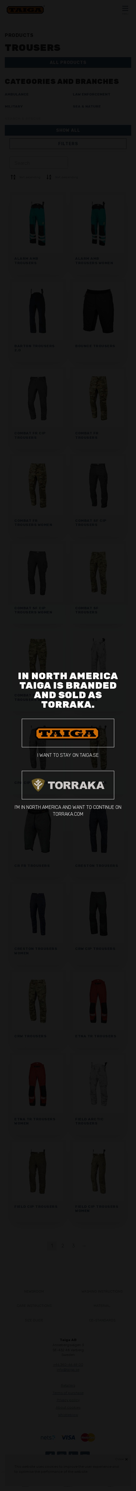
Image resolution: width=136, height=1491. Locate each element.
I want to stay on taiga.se (68, 738)
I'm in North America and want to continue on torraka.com (68, 794)
